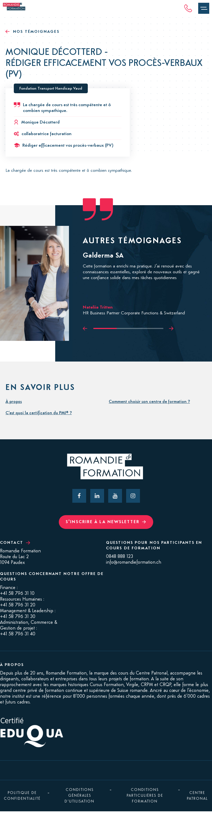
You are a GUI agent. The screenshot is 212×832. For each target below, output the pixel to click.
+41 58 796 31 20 (17, 605)
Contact (15, 543)
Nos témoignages (32, 32)
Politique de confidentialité (22, 796)
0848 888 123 (119, 556)
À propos (14, 402)
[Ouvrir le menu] (203, 8)
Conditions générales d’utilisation (79, 795)
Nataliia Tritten (98, 307)
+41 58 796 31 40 (17, 634)
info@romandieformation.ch (133, 562)
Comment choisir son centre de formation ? (149, 402)
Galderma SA (103, 255)
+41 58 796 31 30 (17, 616)
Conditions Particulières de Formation (145, 795)
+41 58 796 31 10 (17, 593)
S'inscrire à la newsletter (106, 522)
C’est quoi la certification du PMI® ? (39, 413)
